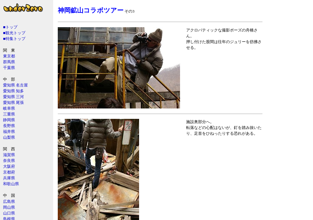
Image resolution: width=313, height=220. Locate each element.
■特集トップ (14, 38)
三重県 (9, 114)
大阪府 (9, 166)
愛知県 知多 (13, 91)
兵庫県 (9, 178)
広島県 (9, 201)
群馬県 (9, 62)
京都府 (9, 172)
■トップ (10, 27)
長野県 (9, 125)
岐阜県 (9, 108)
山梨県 (9, 137)
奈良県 (9, 160)
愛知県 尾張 (13, 102)
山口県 (9, 213)
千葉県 (9, 67)
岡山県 (9, 207)
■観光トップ (14, 33)
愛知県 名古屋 (15, 85)
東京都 (9, 56)
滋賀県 (9, 154)
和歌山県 (11, 184)
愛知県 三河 (13, 96)
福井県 (9, 131)
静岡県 (9, 120)
